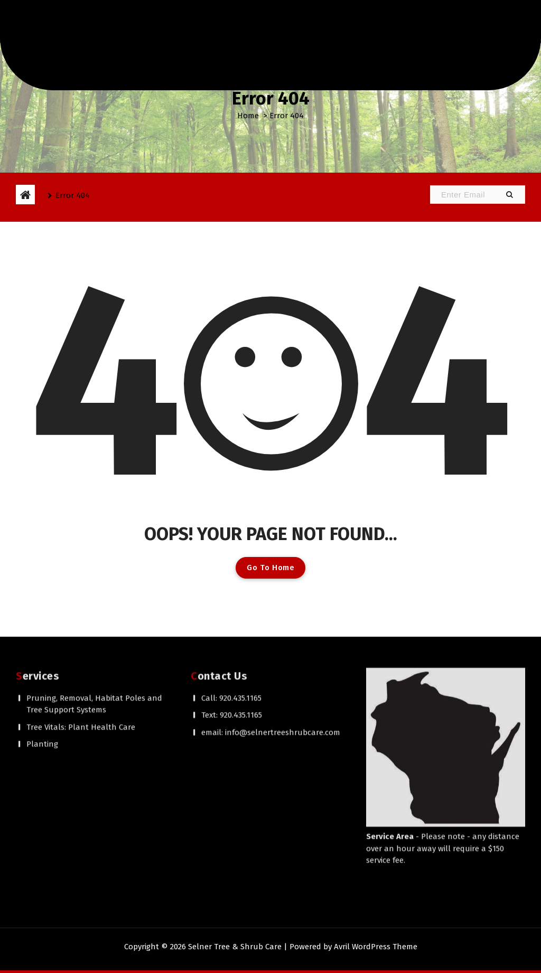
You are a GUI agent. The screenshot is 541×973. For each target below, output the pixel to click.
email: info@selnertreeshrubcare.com (270, 639)
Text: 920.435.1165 (231, 621)
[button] (509, 194)
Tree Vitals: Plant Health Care (80, 633)
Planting (42, 650)
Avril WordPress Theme (375, 946)
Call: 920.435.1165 (231, 604)
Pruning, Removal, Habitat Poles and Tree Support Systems (94, 610)
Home (248, 115)
